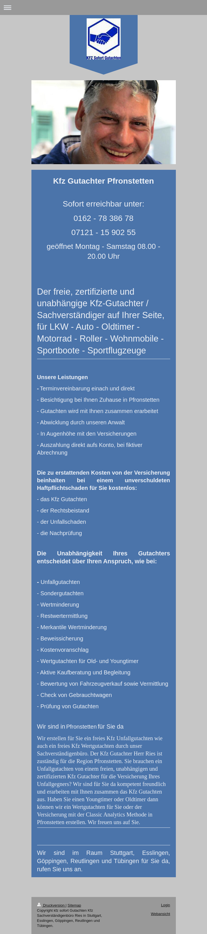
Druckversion (51, 905)
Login (165, 905)
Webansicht (160, 914)
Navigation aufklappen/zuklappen (103, 7)
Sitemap (74, 905)
